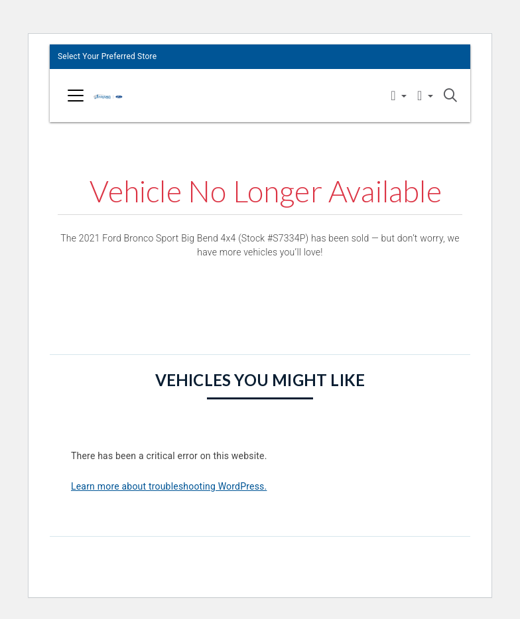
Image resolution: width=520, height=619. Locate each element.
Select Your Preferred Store (107, 56)
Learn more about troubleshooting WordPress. (169, 486)
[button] (399, 96)
